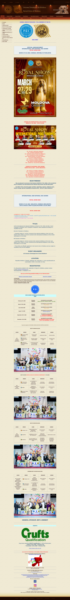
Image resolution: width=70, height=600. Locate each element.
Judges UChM (9, 16)
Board (3, 23)
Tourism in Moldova (17, 18)
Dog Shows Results (35, 16)
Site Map (11, 2)
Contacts (17, 2)
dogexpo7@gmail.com (22, 269)
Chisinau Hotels (5, 34)
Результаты (32, 598)
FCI (11, 18)
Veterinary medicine (6, 36)
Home (5, 2)
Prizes (2, 18)
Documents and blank (36, 18)
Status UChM (44, 16)
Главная (16, 598)
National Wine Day (26, 18)
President (4, 22)
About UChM (17, 16)
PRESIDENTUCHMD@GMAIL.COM (35, 554)
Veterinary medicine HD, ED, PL (7, 38)
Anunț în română (47, 276)
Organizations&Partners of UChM (7, 33)
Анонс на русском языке (25, 276)
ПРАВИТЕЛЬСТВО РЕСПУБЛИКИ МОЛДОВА (35, 576)
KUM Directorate (5, 25)
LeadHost (53, 598)
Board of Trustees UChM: (7, 26)
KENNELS (7, 18)
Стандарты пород (39, 598)
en (33, 2)
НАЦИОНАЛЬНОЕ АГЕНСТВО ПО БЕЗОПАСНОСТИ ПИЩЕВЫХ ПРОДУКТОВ (35, 574)
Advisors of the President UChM (7, 30)
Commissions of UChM (6, 28)
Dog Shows (25, 16)
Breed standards (59, 16)
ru (28, 2)
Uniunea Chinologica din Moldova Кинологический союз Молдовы (23, 10)
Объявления (47, 598)
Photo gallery (44, 18)
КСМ (21, 598)
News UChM (4, 41)
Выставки (26, 598)
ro (23, 2)
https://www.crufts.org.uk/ (35, 548)
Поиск (68, 2)
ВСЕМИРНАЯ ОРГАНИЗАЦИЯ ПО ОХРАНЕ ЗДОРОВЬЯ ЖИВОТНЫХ (35, 575)
